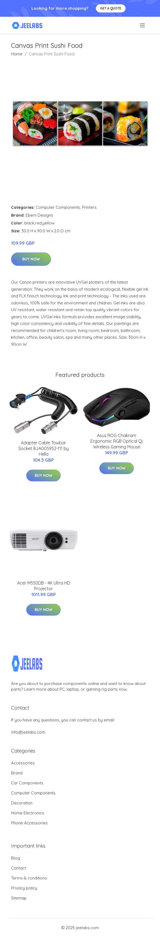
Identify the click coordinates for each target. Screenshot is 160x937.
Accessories (23, 762)
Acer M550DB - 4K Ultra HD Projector (43, 585)
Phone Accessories (29, 822)
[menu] (142, 25)
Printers (89, 207)
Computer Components (58, 207)
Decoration (21, 802)
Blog (15, 858)
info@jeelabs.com (28, 732)
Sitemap (19, 898)
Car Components (27, 782)
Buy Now (31, 259)
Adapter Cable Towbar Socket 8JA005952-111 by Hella (43, 448)
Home (16, 53)
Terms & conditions (29, 878)
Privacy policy (24, 888)
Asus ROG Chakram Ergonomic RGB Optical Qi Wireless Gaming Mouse (116, 441)
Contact (18, 868)
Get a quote (110, 8)
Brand (16, 772)
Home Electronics (27, 812)
